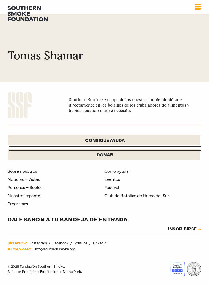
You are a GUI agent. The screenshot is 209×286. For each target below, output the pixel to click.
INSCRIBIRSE (182, 229)
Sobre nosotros (22, 171)
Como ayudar (117, 171)
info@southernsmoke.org (54, 249)
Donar (105, 155)
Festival (111, 187)
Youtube (81, 243)
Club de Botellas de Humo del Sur (136, 195)
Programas (18, 204)
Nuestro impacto (24, 195)
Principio (29, 272)
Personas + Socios (25, 187)
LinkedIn (100, 243)
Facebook (61, 243)
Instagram (39, 243)
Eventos (112, 179)
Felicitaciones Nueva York (60, 272)
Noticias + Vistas (24, 179)
